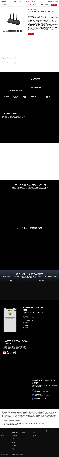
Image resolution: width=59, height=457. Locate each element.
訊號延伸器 (13, 436)
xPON (13, 446)
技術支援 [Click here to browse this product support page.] (46, 4)
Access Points (14, 445)
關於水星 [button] (27, 1)
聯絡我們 (2, 435)
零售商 (34, 436)
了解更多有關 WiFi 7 (29, 154)
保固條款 (2, 433)
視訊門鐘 (13, 449)
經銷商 (34, 433)
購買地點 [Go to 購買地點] (33, 1)
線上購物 (34, 435)
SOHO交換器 (14, 441)
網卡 (12, 439)
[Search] (43, 1)
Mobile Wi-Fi (14, 442)
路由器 (2, 4)
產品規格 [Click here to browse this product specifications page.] (41, 4)
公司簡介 (2, 432)
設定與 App (35, 4)
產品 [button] (15, 1)
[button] (23, 31)
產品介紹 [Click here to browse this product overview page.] (29, 4)
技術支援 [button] (20, 1)
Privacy (2, 436)
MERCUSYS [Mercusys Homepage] (5, 1)
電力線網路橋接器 (15, 438)
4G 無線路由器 (14, 435)
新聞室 (23, 432)
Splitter (13, 448)
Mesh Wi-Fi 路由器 (15, 432)
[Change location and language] (52, 1)
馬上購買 (53, 4)
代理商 (34, 432)
